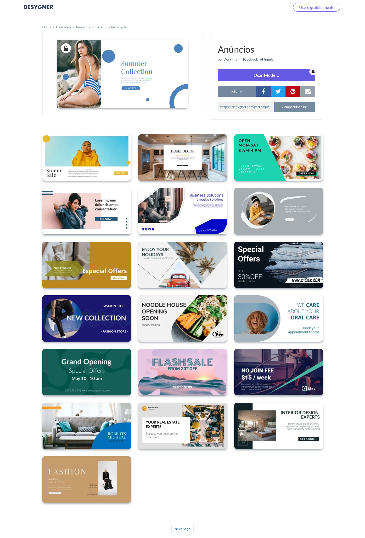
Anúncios (83, 27)
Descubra (63, 27)
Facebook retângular (259, 59)
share (237, 91)
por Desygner (228, 59)
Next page (182, 529)
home (46, 27)
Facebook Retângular (111, 27)
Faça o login (274, 7)
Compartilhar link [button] (295, 107)
